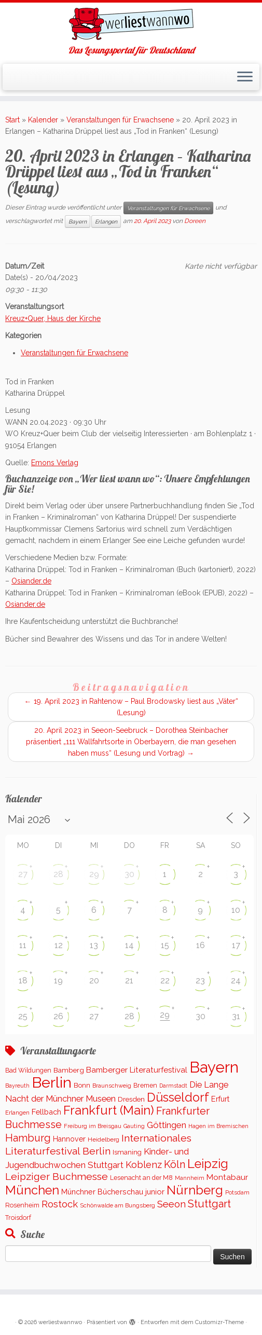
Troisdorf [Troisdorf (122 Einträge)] (18, 1217)
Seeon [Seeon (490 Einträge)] (171, 1204)
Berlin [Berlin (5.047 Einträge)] (52, 1082)
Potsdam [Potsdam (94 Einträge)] (237, 1192)
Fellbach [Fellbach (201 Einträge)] (46, 1111)
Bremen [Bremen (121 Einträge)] (145, 1085)
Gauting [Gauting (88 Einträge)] (134, 1126)
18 (23, 980)
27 (22, 874)
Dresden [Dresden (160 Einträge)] (131, 1099)
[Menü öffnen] (245, 77)
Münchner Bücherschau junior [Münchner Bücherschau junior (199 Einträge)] (112, 1191)
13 (94, 945)
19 (58, 980)
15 (165, 945)
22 (165, 980)
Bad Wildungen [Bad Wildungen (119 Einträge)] (28, 1070)
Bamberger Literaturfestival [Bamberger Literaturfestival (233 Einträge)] (136, 1070)
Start (12, 120)
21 (129, 980)
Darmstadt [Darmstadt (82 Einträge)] (173, 1085)
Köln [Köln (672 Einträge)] (174, 1164)
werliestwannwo (60, 1322)
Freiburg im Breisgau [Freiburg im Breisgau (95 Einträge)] (92, 1126)
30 (129, 874)
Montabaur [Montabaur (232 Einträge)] (227, 1177)
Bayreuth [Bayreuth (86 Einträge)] (17, 1085)
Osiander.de (31, 581)
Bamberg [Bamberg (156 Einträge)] (68, 1070)
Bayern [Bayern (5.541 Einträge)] (214, 1067)
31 (236, 1016)
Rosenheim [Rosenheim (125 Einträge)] (22, 1205)
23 (200, 980)
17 (236, 945)
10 (235, 910)
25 (22, 1016)
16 (200, 945)
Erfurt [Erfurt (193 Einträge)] (220, 1098)
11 (22, 945)
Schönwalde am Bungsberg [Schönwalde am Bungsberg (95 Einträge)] (117, 1205)
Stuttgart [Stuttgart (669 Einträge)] (209, 1204)
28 (58, 874)
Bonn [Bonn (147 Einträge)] (82, 1085)
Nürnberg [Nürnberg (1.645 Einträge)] (195, 1190)
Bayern (77, 221)
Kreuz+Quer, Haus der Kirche (53, 318)
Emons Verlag (54, 462)
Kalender (43, 120)
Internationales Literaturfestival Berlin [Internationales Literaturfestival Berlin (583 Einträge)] (98, 1144)
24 (236, 980)
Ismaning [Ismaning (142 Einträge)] (127, 1152)
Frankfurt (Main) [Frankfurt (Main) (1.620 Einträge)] (108, 1110)
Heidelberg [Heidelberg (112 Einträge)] (103, 1139)
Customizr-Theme (219, 1322)
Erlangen (106, 221)
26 (58, 1016)
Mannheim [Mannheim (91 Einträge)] (189, 1178)
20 (94, 980)
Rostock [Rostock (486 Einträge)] (60, 1204)
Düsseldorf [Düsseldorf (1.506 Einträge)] (178, 1097)
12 (58, 945)
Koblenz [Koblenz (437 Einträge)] (144, 1164)
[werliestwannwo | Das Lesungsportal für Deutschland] (131, 24)
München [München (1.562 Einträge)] (32, 1190)
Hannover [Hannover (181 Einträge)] (69, 1139)
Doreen (194, 221)
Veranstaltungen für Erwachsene (120, 120)
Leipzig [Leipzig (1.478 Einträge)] (207, 1164)
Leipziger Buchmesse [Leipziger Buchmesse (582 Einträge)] (56, 1177)
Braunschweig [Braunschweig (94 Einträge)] (111, 1085)
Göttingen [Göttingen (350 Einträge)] (166, 1125)
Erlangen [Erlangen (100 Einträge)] (17, 1112)
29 (94, 874)
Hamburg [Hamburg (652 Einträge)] (28, 1138)
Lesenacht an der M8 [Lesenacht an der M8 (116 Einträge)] (141, 1177)
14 (129, 945)
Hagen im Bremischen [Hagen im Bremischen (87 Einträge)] (218, 1126)
